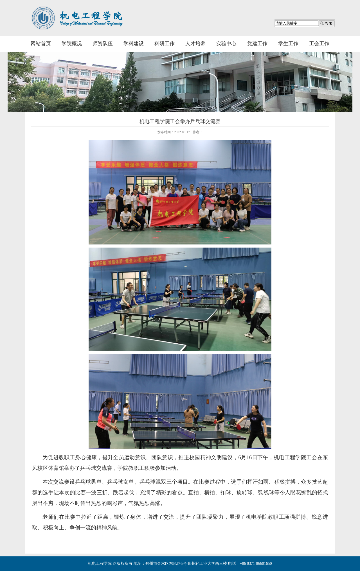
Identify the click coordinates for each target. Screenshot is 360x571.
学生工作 (288, 43)
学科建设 (133, 43)
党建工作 (257, 43)
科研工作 (164, 43)
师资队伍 (103, 43)
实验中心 (226, 43)
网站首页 (41, 43)
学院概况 (72, 43)
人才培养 (195, 43)
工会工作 (319, 43)
